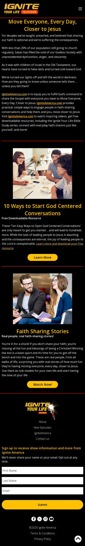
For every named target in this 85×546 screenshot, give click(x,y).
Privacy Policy (42, 539)
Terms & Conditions (42, 533)
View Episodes (42, 427)
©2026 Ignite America (42, 527)
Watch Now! (42, 384)
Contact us (42, 439)
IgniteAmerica (42, 433)
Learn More (42, 257)
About (42, 422)
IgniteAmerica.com (14, 94)
